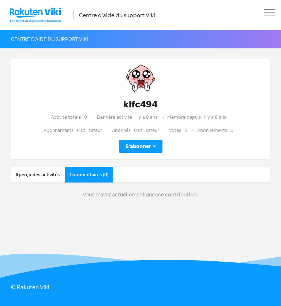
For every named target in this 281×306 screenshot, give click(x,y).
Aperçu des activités (37, 174)
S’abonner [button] (138, 146)
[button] (269, 12)
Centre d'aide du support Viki (117, 15)
